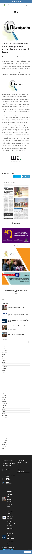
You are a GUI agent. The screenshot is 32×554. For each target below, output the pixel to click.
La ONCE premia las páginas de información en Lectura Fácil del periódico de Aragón (16, 223)
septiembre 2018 (4, 415)
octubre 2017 (4, 437)
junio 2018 (3, 421)
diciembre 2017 (4, 433)
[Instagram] (9, 543)
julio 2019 (3, 403)
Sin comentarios (12, 308)
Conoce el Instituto (21, 455)
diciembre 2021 (4, 358)
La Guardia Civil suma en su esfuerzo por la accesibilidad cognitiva (16, 291)
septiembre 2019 (4, 401)
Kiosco (18, 461)
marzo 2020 (4, 390)
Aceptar (27, 551)
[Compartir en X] (17, 176)
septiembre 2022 (4, 349)
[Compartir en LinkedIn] (26, 176)
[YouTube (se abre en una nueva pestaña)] (20, 1)
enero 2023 (3, 343)
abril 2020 (3, 388)
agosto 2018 (4, 417)
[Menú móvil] (28, 5)
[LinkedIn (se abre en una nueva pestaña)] (18, 1)
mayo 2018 (3, 423)
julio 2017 (3, 443)
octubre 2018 (4, 413)
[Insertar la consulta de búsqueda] (16, 299)
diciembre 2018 (4, 409)
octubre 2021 (4, 362)
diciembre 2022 (4, 345)
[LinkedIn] (12, 543)
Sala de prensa (21, 56)
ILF (3, 56)
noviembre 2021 (4, 360)
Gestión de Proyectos (22, 459)
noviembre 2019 (4, 397)
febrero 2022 (4, 354)
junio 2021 (3, 364)
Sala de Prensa (20, 465)
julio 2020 (3, 382)
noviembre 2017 (4, 435)
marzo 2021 (3, 368)
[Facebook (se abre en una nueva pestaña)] (14, 1)
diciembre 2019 (4, 396)
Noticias (15, 56)
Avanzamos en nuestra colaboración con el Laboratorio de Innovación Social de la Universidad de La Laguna (16, 306)
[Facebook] (6, 543)
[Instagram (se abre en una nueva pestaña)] (16, 1)
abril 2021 (3, 366)
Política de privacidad (20, 552)
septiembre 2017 (4, 439)
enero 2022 (3, 356)
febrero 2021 (4, 370)
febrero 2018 (4, 429)
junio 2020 (3, 384)
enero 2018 (3, 431)
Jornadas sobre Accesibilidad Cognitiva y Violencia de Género (16, 244)
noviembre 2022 (4, 347)
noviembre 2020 (4, 376)
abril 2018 (3, 425)
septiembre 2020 (4, 380)
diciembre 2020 (4, 374)
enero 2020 (3, 394)
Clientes (19, 463)
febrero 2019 (4, 405)
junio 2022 (3, 351)
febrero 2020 (4, 392)
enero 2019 (3, 407)
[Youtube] (4, 545)
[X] (4, 543)
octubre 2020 (4, 378)
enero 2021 (3, 372)
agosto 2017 (4, 441)
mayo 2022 (3, 352)
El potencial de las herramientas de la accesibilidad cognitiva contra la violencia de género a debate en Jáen (17, 328)
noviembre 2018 (4, 411)
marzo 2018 (3, 427)
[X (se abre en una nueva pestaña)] (12, 1)
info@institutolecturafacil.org (10, 479)
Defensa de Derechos (22, 457)
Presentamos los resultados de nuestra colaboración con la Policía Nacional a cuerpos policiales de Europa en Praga (18, 312)
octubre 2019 (4, 399)
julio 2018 (3, 419)
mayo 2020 (3, 386)
